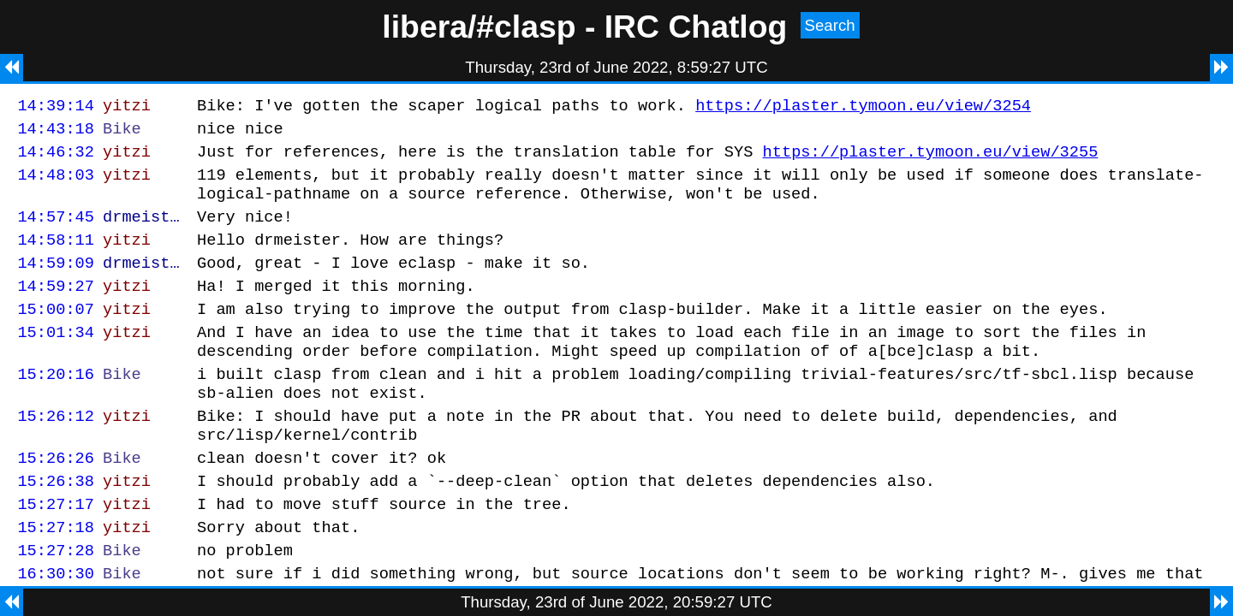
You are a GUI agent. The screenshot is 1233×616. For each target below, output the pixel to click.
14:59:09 (55, 282)
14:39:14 (55, 107)
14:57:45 (55, 231)
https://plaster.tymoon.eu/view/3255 (930, 158)
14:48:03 (55, 184)
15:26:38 (55, 526)
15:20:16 (55, 407)
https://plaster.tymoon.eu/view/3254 (863, 107)
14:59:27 (55, 308)
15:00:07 (55, 334)
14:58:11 (55, 257)
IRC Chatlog (696, 26)
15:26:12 (55, 454)
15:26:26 (55, 501)
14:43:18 (55, 133)
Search (830, 25)
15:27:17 (55, 552)
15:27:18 (55, 578)
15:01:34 (55, 359)
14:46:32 (55, 158)
